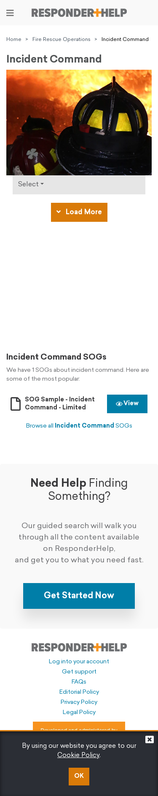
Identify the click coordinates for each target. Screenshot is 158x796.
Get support (79, 672)
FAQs (79, 682)
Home (13, 39)
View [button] (127, 404)
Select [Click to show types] (28, 184)
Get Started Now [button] (79, 596)
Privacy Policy (79, 702)
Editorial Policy (79, 692)
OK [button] (79, 776)
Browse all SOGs (79, 426)
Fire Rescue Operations (61, 39)
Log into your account (79, 662)
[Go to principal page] (79, 12)
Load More (79, 212)
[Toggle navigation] (10, 13)
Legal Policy (79, 712)
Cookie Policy (78, 755)
